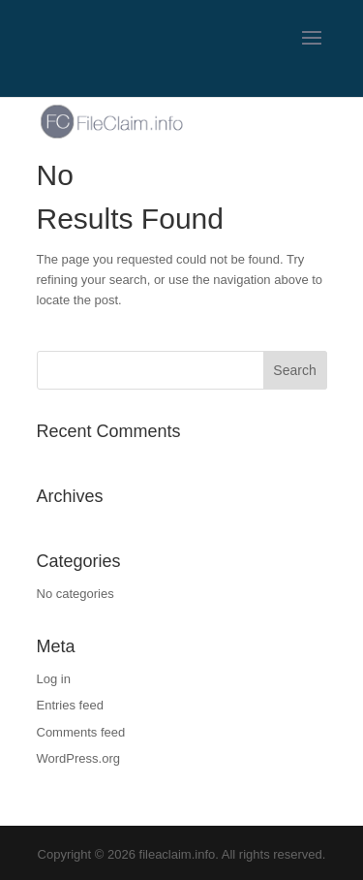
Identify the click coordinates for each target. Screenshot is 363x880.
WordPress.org (78, 758)
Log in (54, 679)
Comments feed (81, 732)
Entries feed (70, 705)
